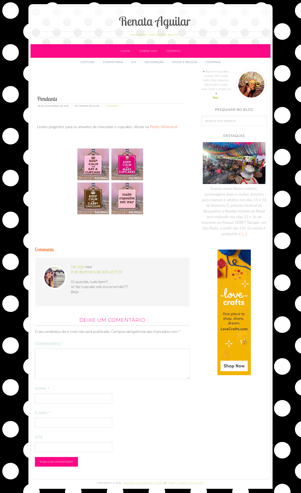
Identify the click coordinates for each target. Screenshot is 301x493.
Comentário (49, 344)
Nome (42, 389)
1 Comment (112, 105)
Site (39, 437)
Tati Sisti (77, 267)
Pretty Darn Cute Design (185, 483)
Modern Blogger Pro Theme (143, 483)
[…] (244, 233)
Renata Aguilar (155, 21)
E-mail (43, 413)
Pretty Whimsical (163, 126)
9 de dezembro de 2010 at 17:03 (96, 272)
